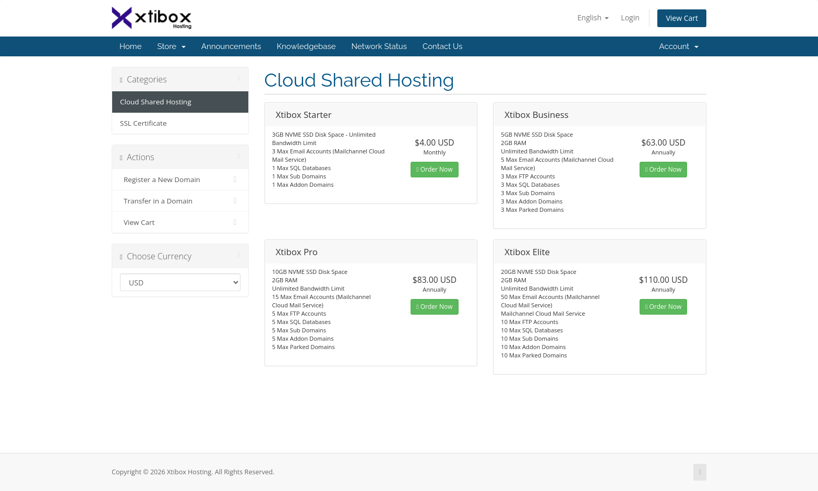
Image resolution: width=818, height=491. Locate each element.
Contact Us (443, 46)
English (593, 17)
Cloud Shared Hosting (155, 101)
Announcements (231, 46)
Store (171, 46)
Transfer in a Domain (180, 201)
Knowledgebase (305, 46)
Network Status (378, 46)
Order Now (434, 169)
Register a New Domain (180, 179)
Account (679, 46)
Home (130, 46)
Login (630, 17)
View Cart (682, 18)
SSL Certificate (143, 123)
